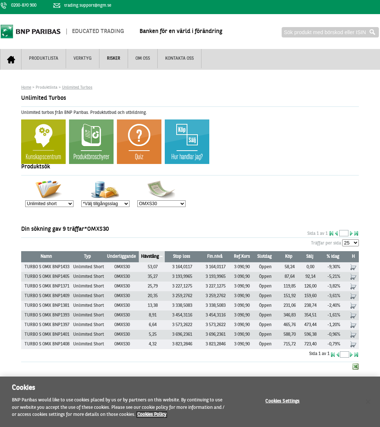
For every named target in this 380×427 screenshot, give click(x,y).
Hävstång (150, 256)
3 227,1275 (182, 286)
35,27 (153, 277)
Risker (113, 58)
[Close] (368, 405)
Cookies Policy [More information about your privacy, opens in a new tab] (151, 418)
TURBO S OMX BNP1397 (46, 325)
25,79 (153, 286)
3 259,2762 (182, 296)
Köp (288, 256)
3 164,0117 (182, 267)
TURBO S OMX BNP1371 (46, 286)
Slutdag (264, 256)
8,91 (153, 315)
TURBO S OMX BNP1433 (46, 267)
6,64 (153, 325)
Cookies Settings (282, 405)
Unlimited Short (88, 267)
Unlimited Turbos (77, 88)
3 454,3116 (182, 315)
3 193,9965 (182, 277)
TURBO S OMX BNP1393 (46, 315)
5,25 (153, 334)
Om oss (142, 58)
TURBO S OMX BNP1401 (46, 334)
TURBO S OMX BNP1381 (46, 305)
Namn (46, 256)
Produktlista (43, 58)
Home (26, 88)
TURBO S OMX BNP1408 (46, 344)
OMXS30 (122, 267)
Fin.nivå (214, 256)
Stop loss (181, 256)
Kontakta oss (179, 58)
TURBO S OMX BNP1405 (46, 277)
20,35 (153, 296)
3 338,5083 (182, 305)
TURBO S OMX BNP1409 (46, 296)
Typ (87, 256)
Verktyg (82, 58)
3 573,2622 (182, 325)
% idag (333, 256)
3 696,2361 (182, 334)
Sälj (309, 256)
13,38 (153, 305)
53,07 (153, 267)
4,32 (153, 344)
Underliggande (121, 256)
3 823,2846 (182, 344)
